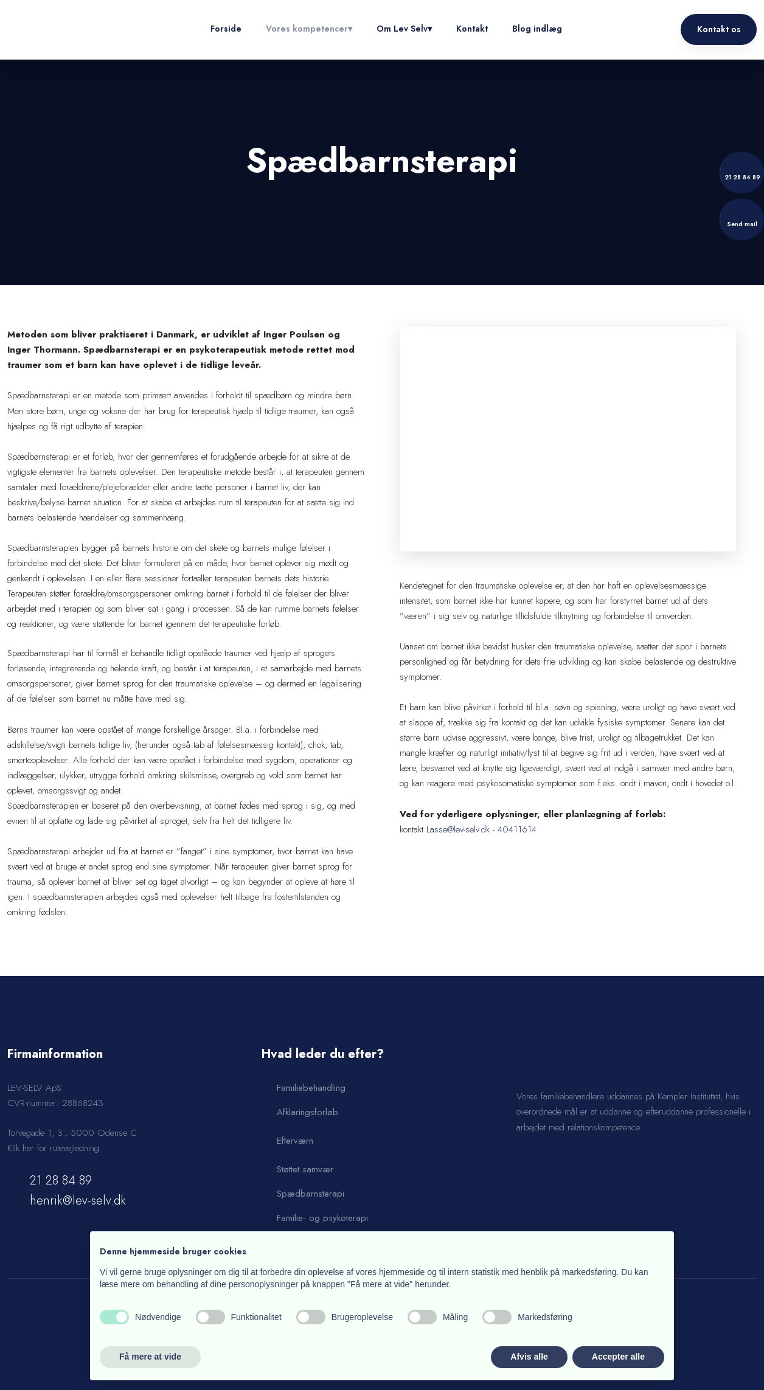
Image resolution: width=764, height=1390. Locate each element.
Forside (225, 28)
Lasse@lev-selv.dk (458, 829)
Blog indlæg (537, 28)
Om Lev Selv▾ (404, 28)
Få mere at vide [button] (150, 1356)
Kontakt (472, 28)
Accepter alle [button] (618, 1356)
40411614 (517, 829)
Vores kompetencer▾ (309, 28)
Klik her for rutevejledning (53, 1148)
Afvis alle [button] (528, 1356)
